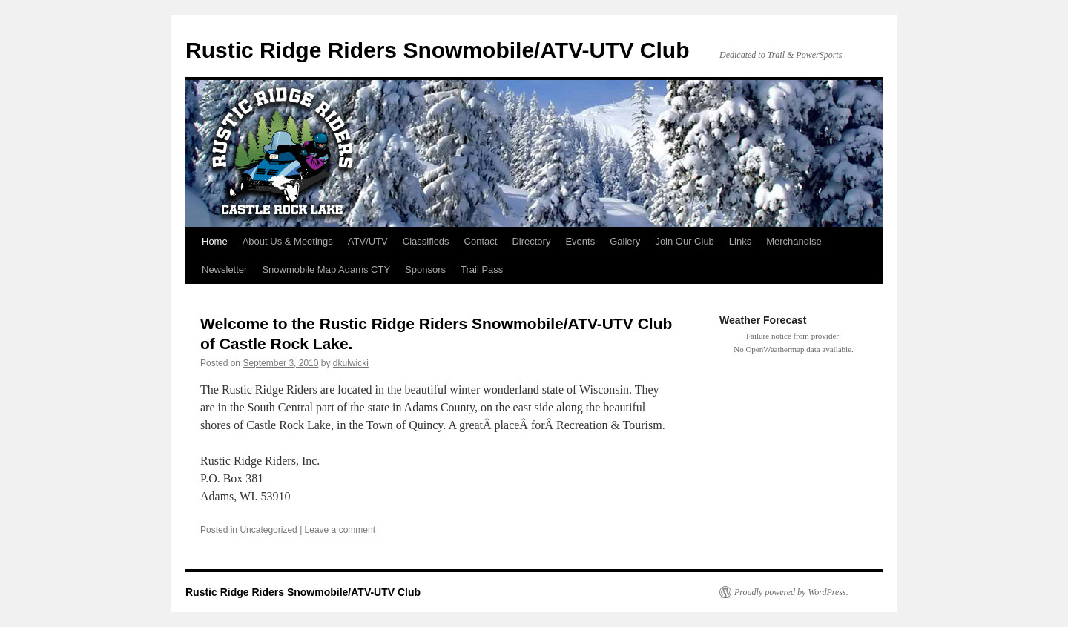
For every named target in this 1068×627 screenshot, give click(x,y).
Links (740, 241)
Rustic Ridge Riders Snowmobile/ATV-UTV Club (437, 50)
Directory (531, 241)
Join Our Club (684, 241)
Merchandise (793, 241)
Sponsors (425, 269)
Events (580, 241)
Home (215, 241)
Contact (481, 241)
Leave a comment (340, 530)
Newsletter (224, 269)
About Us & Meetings (288, 241)
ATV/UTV (368, 241)
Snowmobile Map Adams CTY (326, 269)
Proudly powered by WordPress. (791, 592)
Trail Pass (482, 269)
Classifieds (426, 241)
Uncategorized (268, 530)
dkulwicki (351, 363)
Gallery (625, 241)
